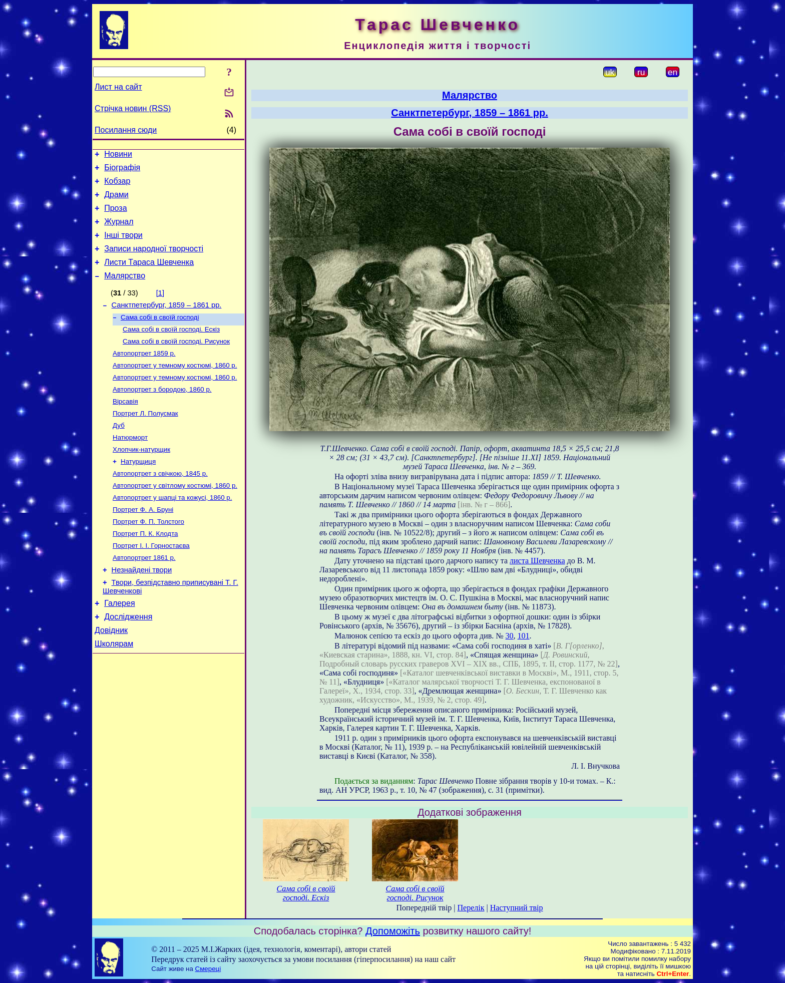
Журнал (118, 230)
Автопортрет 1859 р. (144, 374)
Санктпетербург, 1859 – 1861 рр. (167, 321)
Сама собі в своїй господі (160, 335)
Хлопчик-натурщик (141, 478)
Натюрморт (130, 465)
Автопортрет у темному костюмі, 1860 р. (175, 387)
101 (524, 635)
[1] (160, 308)
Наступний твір (516, 907)
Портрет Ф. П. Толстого (148, 556)
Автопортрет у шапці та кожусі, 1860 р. (172, 530)
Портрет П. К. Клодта (145, 569)
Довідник (111, 675)
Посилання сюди (126, 130)
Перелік (471, 907)
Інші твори (123, 245)
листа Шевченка (537, 560)
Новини (118, 155)
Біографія (122, 170)
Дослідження (128, 660)
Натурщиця (138, 491)
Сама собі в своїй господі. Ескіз (171, 348)
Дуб (119, 452)
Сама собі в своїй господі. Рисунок (176, 361)
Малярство (124, 290)
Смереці (208, 968)
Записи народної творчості (153, 260)
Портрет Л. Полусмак (145, 439)
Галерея (119, 645)
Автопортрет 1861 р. (144, 595)
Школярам (114, 690)
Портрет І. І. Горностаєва (151, 582)
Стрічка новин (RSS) (133, 108)
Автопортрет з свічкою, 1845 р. (160, 504)
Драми (116, 200)
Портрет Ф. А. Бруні (143, 543)
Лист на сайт (118, 87)
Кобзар (117, 185)
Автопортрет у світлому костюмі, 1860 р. (175, 517)
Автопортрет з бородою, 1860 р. (162, 413)
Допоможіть (392, 930)
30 (510, 635)
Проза (115, 215)
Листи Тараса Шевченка (149, 275)
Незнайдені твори (142, 609)
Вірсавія (125, 426)
